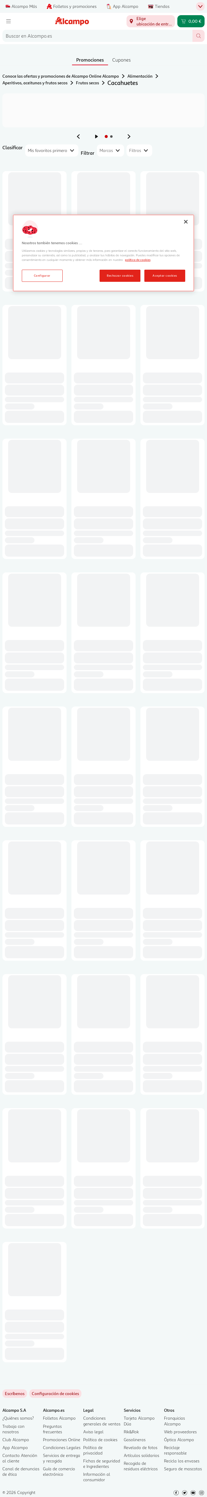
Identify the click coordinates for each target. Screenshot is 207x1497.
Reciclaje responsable (175, 1450)
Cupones (121, 60)
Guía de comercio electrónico (59, 1471)
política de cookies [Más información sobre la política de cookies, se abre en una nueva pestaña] (137, 259)
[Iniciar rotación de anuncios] (96, 136)
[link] (55, 1393)
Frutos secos (87, 82)
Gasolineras (135, 1439)
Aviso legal (93, 1431)
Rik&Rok (131, 1431)
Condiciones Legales (61, 1447)
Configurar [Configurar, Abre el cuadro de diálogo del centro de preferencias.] (42, 275)
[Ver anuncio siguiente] (129, 136)
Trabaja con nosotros (13, 1429)
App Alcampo (15, 1447)
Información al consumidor (96, 1477)
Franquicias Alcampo (174, 1420)
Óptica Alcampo (179, 1439)
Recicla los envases (181, 1460)
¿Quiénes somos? (18, 1418)
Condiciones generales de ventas (101, 1420)
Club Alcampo (15, 1439)
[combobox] (97, 36)
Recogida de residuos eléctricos (141, 1466)
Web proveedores (180, 1431)
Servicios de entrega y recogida (61, 1458)
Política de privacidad (93, 1450)
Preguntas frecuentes (52, 1429)
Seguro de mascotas (183, 1468)
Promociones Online (61, 1439)
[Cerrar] (185, 221)
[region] (103, 253)
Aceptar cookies (165, 275)
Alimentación (140, 76)
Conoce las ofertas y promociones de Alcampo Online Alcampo (60, 76)
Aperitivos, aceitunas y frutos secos (34, 82)
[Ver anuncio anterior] (78, 136)
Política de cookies (100, 1439)
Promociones (90, 60)
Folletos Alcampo (59, 1418)
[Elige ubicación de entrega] (150, 21)
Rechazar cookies (120, 275)
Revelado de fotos (140, 1447)
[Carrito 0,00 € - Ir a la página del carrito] (191, 21)
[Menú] (8, 21)
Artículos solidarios (141, 1455)
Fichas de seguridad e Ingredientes (101, 1463)
